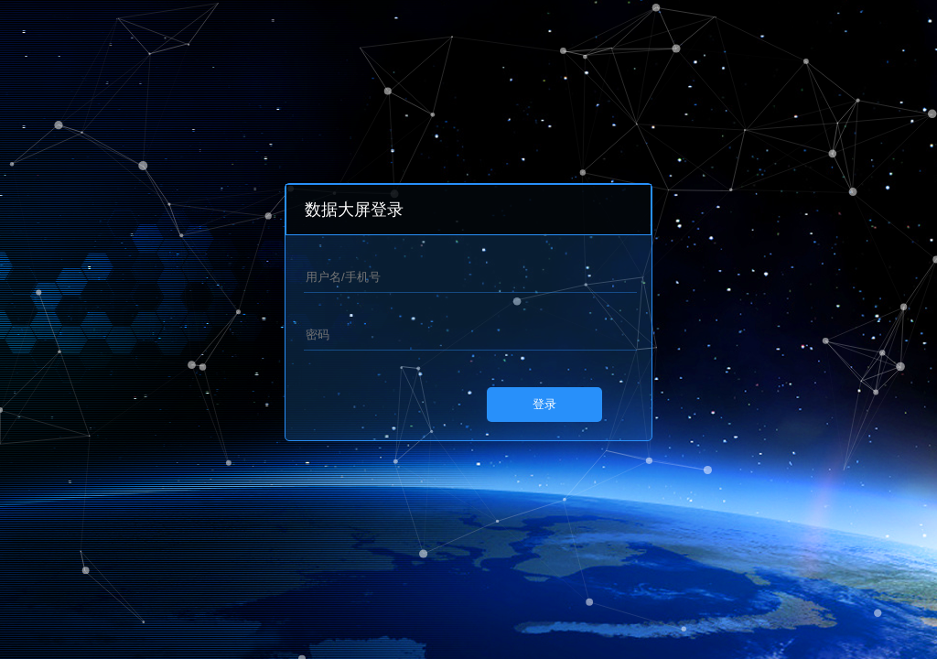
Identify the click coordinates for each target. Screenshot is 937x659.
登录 (544, 404)
